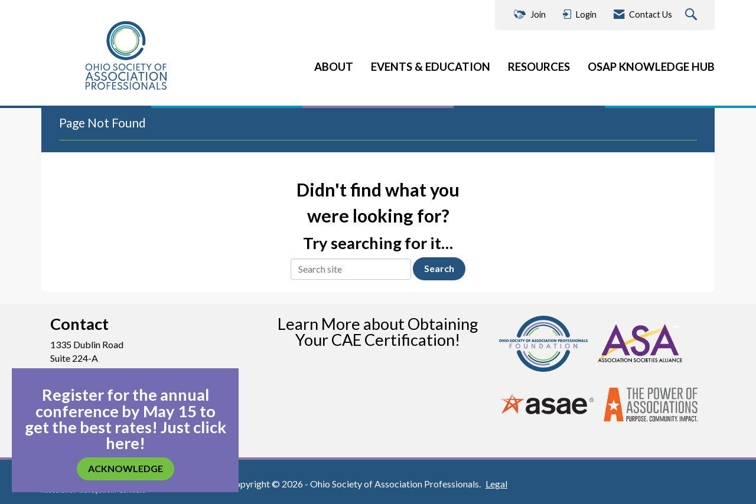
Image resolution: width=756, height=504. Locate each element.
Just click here (166, 435)
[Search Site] (692, 15)
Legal (496, 483)
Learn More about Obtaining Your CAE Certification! (378, 331)
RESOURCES (539, 66)
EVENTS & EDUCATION (430, 66)
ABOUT (333, 66)
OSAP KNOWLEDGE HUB (651, 66)
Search (439, 268)
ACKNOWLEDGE (125, 468)
